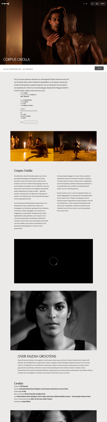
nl (86, 4)
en (84, 4)
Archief (99, 68)
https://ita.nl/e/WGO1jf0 (30, 122)
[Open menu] (102, 4)
